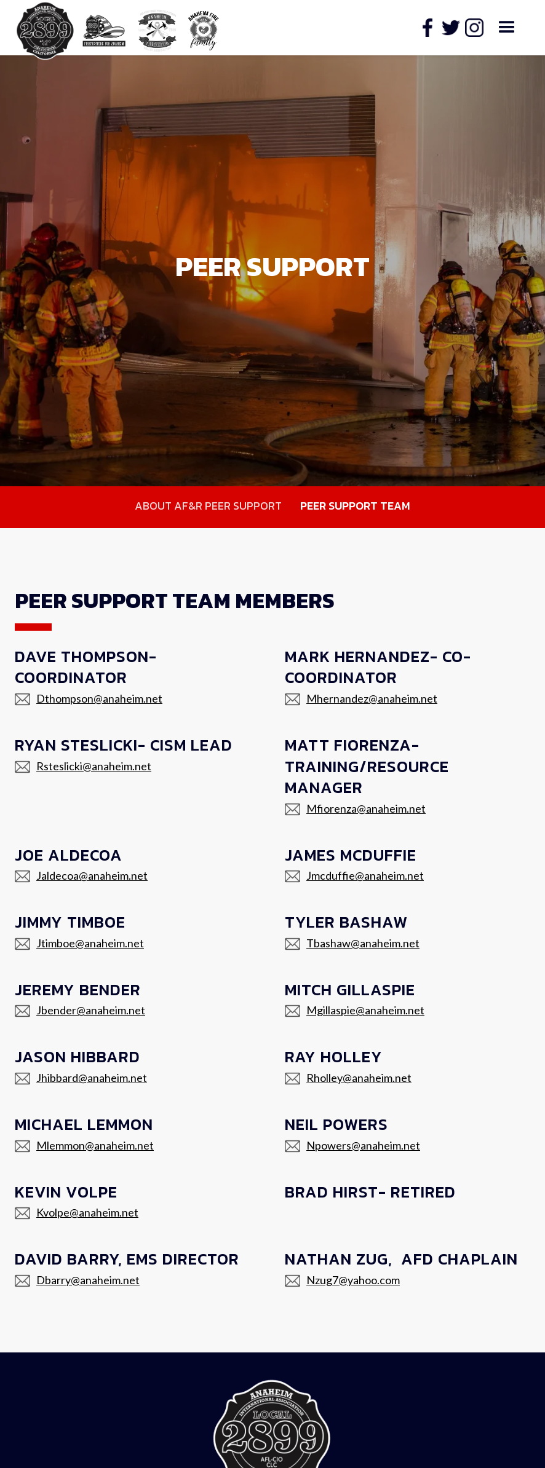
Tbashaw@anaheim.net (363, 943)
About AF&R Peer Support (208, 505)
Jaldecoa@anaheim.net (92, 875)
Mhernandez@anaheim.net (371, 698)
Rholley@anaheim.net (359, 1077)
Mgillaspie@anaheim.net (365, 1010)
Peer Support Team (355, 505)
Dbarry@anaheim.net (88, 1280)
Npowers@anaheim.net (363, 1145)
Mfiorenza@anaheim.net (366, 808)
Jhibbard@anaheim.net (91, 1077)
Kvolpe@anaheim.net (87, 1212)
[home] (103, 28)
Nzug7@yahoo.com (353, 1280)
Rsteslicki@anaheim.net (93, 766)
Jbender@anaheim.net (90, 1010)
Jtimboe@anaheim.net (90, 943)
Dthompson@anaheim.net (99, 698)
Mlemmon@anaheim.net (95, 1145)
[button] (506, 27)
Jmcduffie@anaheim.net (365, 875)
